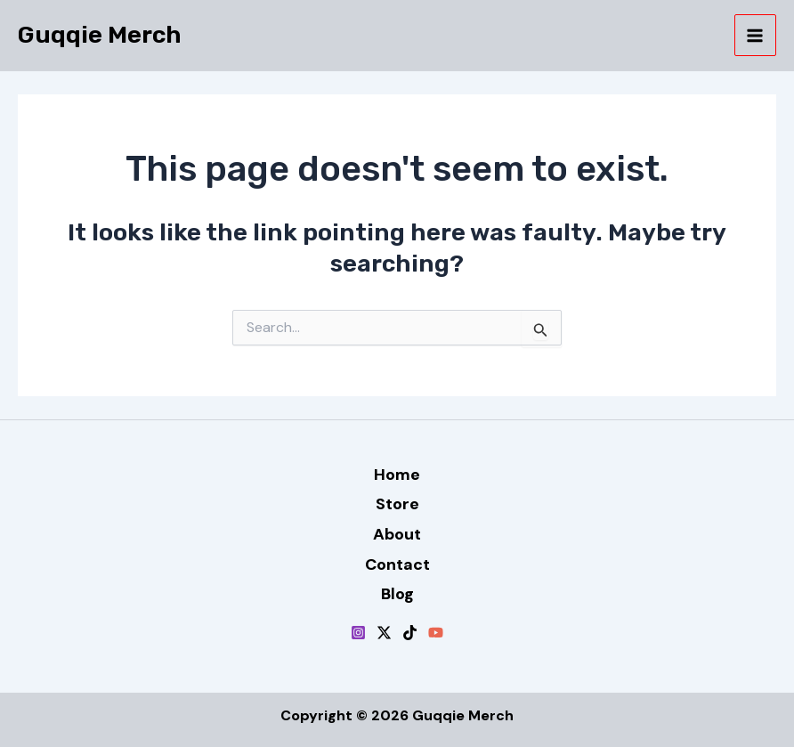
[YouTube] (435, 632)
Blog (397, 594)
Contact (397, 564)
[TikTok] (409, 632)
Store (397, 504)
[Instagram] (358, 632)
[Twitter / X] (384, 632)
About (397, 534)
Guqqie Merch (100, 34)
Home (397, 474)
